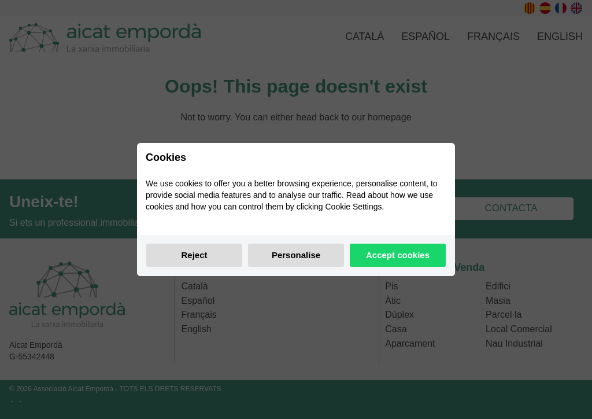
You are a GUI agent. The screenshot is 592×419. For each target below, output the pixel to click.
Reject (194, 255)
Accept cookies (398, 255)
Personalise (296, 255)
